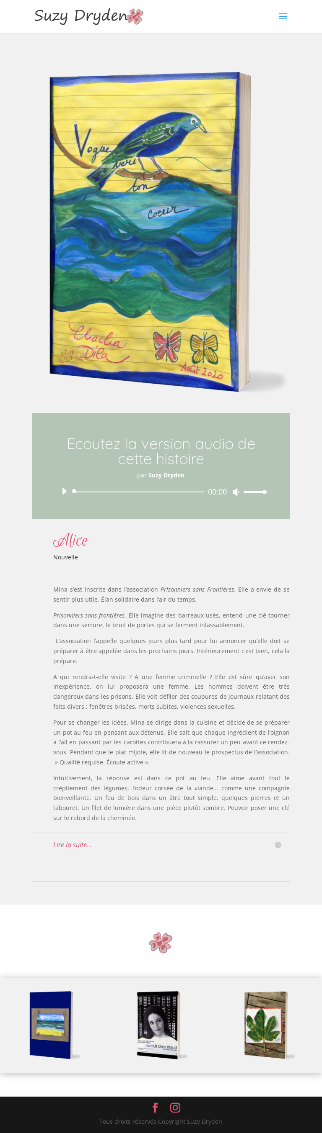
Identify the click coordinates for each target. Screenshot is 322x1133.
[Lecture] (64, 491)
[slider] (139, 491)
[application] (161, 491)
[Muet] (236, 492)
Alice (70, 541)
